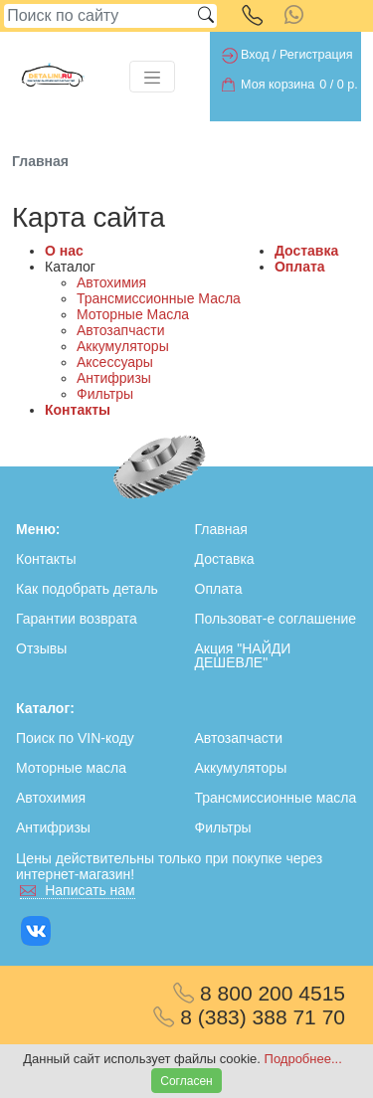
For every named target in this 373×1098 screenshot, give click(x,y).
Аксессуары (115, 362)
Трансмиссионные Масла (159, 298)
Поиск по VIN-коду (75, 738)
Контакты (77, 410)
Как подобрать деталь (87, 589)
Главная (221, 529)
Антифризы (114, 378)
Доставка (306, 251)
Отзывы (41, 648)
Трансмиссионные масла (276, 798)
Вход (255, 55)
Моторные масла (71, 768)
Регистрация (316, 55)
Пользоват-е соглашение (276, 619)
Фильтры (105, 394)
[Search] (99, 16)
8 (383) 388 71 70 (249, 1017)
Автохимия (111, 282)
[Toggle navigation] (152, 76)
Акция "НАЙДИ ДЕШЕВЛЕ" (243, 655)
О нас (64, 251)
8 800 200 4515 (259, 993)
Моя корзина (277, 85)
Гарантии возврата (76, 619)
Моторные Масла (133, 314)
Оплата (300, 266)
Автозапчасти (120, 330)
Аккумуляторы (123, 346)
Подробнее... (303, 1058)
